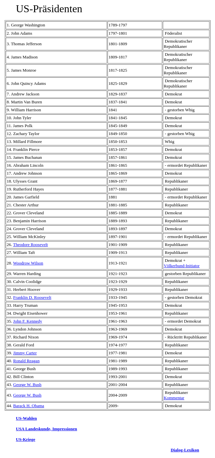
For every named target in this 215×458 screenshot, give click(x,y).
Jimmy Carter (25, 352)
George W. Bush (27, 384)
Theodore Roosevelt (30, 244)
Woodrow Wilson (28, 263)
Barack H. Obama (28, 405)
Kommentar (174, 397)
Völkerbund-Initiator (181, 265)
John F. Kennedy (27, 321)
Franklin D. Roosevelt (32, 297)
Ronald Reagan (26, 360)
